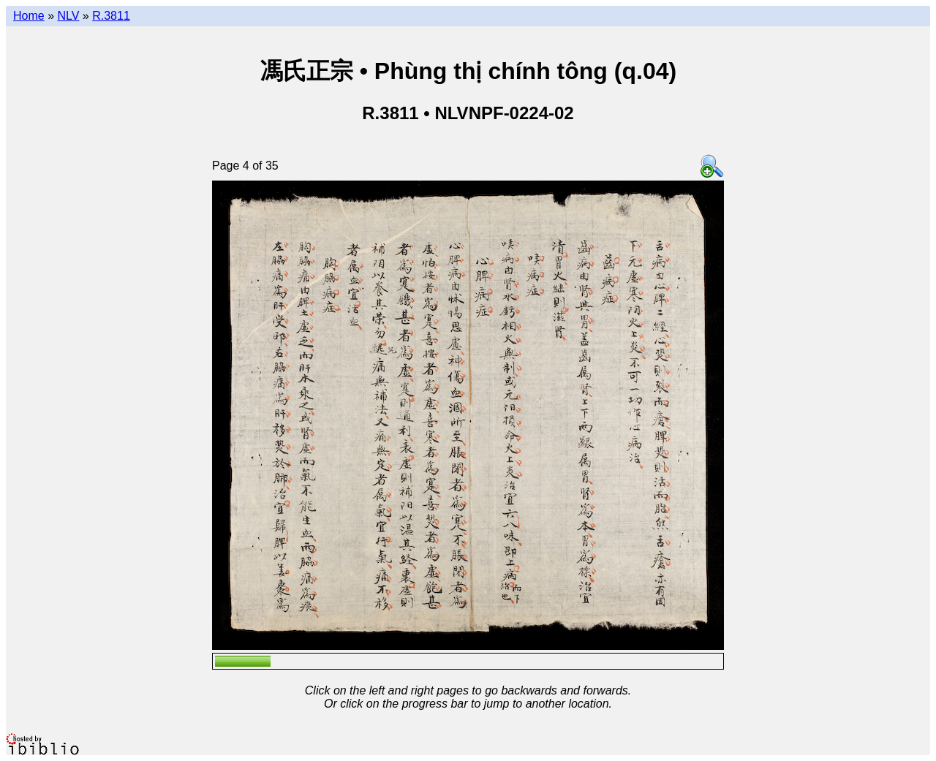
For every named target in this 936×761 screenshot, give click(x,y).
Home (29, 16)
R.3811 (111, 16)
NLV (68, 16)
